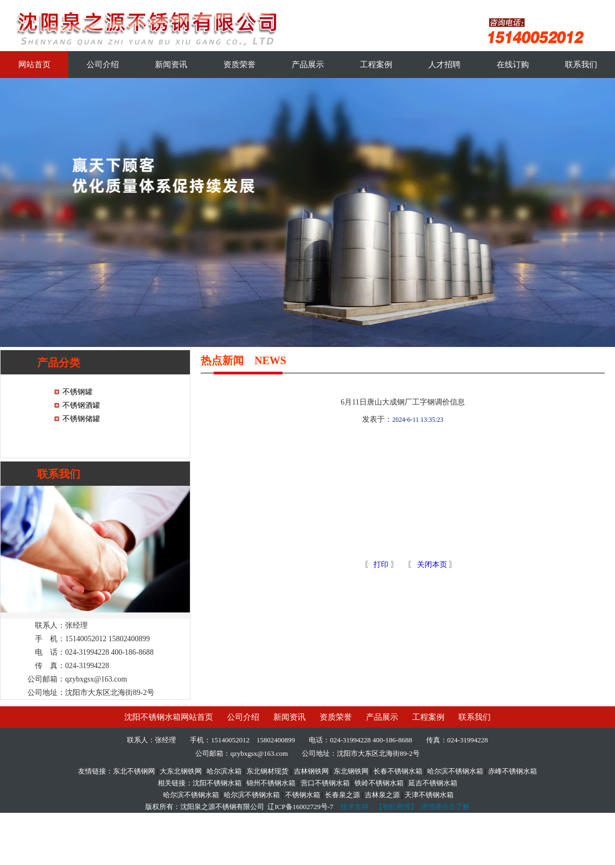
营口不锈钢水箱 (325, 783)
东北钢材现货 (267, 771)
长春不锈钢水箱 (397, 771)
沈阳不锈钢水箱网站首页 (168, 717)
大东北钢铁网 (181, 771)
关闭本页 (432, 565)
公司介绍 (103, 64)
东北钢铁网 (351, 771)
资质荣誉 (239, 64)
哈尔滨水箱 (224, 771)
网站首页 (34, 64)
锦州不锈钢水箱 (270, 783)
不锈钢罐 (77, 392)
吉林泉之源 (382, 795)
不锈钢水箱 (302, 795)
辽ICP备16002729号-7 (300, 807)
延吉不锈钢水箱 (432, 783)
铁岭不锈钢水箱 (379, 783)
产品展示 (308, 64)
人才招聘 (444, 64)
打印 (380, 565)
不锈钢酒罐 (81, 405)
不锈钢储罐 (81, 419)
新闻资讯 (171, 64)
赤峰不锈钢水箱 (512, 771)
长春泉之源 (342, 795)
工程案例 (376, 64)
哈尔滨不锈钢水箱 (455, 771)
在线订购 (513, 64)
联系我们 (581, 64)
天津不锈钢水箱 (429, 795)
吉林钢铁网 (311, 771)
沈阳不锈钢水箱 (217, 783)
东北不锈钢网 (134, 771)
